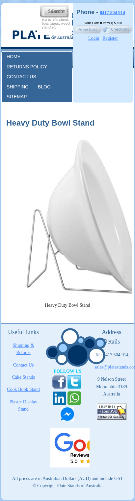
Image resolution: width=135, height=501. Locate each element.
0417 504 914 (112, 12)
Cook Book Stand (23, 389)
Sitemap (17, 96)
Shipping (18, 86)
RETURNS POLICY (27, 66)
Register (110, 38)
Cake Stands (23, 377)
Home (13, 56)
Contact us (21, 76)
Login (93, 38)
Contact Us (23, 365)
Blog (44, 86)
